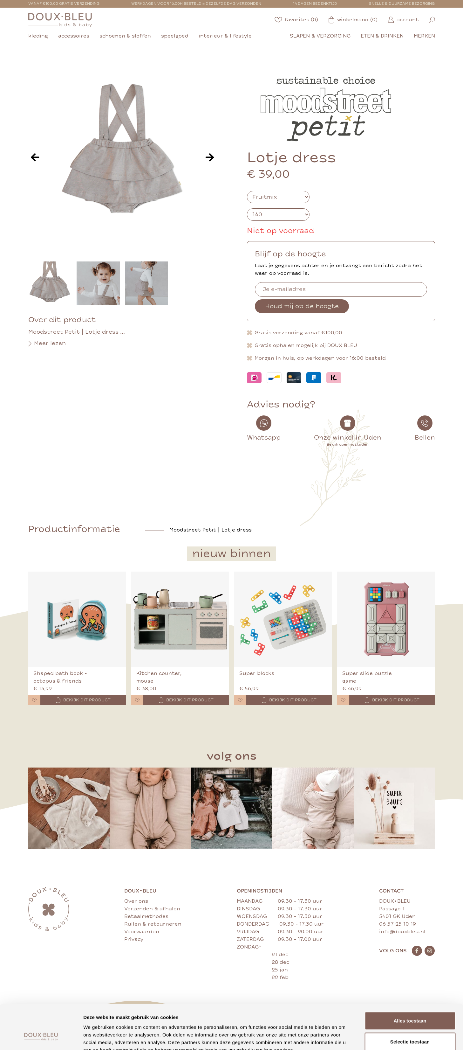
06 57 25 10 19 (397, 924)
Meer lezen (47, 343)
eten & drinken (382, 36)
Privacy (133, 939)
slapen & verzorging (320, 36)
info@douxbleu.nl (402, 931)
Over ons (136, 901)
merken (424, 36)
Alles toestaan (409, 982)
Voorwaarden (141, 931)
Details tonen (343, 1037)
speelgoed (174, 36)
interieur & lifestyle (225, 36)
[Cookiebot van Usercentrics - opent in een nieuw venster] (41, 1037)
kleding (38, 36)
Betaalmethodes (146, 916)
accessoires (73, 36)
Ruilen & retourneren (152, 924)
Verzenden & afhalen (152, 909)
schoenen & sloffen (125, 36)
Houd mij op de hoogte (302, 306)
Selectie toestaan (410, 1003)
